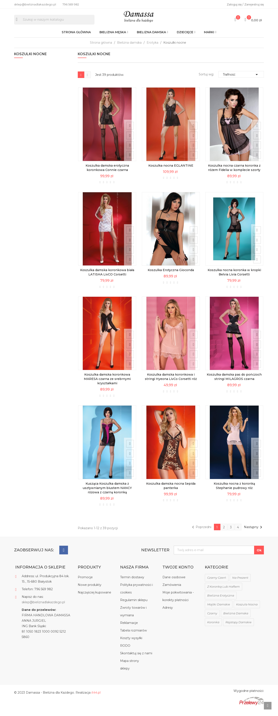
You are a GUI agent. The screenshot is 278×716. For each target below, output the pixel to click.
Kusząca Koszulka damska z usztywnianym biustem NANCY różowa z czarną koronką (107, 495)
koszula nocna (247, 610)
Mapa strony (129, 667)
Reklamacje (129, 629)
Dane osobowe (173, 583)
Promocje (85, 583)
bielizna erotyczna (220, 601)
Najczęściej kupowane (94, 599)
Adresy (167, 614)
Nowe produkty (89, 591)
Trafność (241, 79)
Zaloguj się (234, 4)
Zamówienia (171, 591)
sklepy (125, 675)
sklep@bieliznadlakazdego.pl (43, 608)
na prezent (240, 584)
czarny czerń (216, 584)
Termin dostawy (132, 583)
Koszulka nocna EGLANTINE (170, 171)
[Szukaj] (54, 22)
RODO (125, 652)
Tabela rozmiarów (133, 637)
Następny (254, 533)
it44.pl (96, 699)
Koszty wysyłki (131, 644)
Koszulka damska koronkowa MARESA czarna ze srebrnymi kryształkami (107, 385)
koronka (213, 628)
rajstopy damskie (238, 628)
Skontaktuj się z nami (136, 659)
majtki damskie (218, 610)
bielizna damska (235, 619)
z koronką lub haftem (223, 593)
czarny (212, 619)
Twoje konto (178, 573)
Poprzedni (200, 533)
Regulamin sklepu (133, 606)
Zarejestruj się (254, 4)
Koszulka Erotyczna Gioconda (171, 276)
